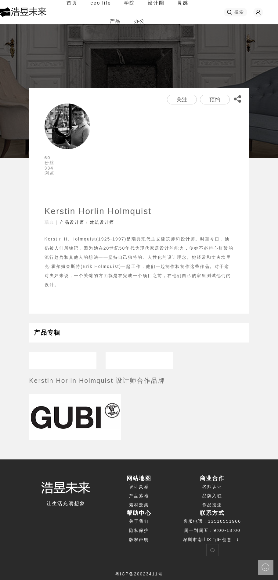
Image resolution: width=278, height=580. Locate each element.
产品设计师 (72, 222)
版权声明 (139, 539)
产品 (115, 21)
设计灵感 (139, 486)
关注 (181, 100)
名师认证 (212, 486)
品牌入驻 (212, 495)
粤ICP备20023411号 (139, 573)
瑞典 (49, 222)
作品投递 (212, 504)
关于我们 (139, 521)
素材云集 (139, 504)
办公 (139, 21)
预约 (214, 100)
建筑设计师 (102, 222)
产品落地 (139, 495)
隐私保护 (139, 530)
